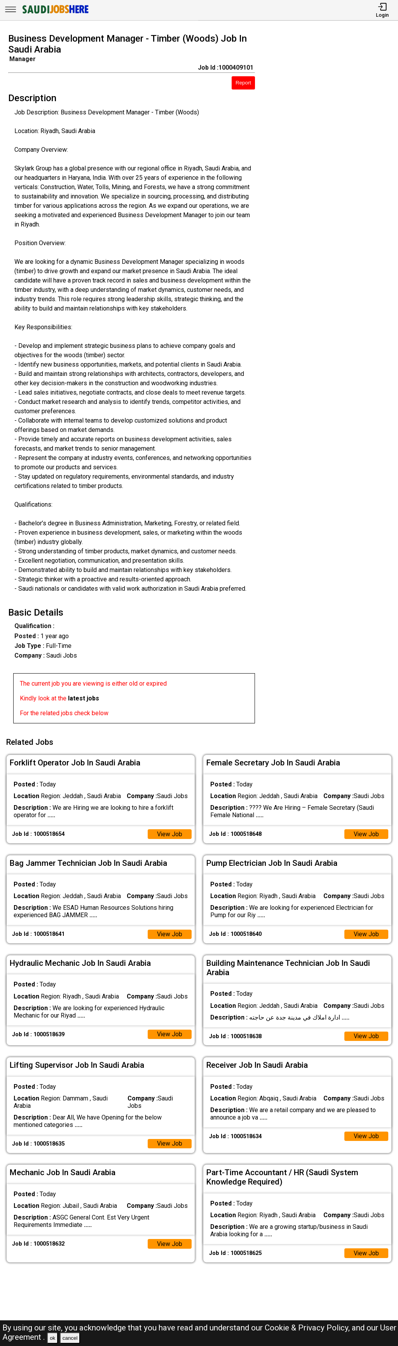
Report (243, 83)
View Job (169, 833)
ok (52, 1338)
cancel (70, 1338)
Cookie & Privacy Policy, (308, 1327)
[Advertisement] (331, 380)
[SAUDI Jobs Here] (55, 13)
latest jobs (83, 698)
